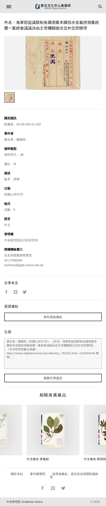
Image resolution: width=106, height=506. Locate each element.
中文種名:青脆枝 (38, 459)
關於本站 (17, 474)
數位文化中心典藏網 (52, 6)
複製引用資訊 (53, 378)
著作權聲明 (37, 474)
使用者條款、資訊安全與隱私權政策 (74, 475)
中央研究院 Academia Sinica (24, 501)
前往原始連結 (53, 317)
